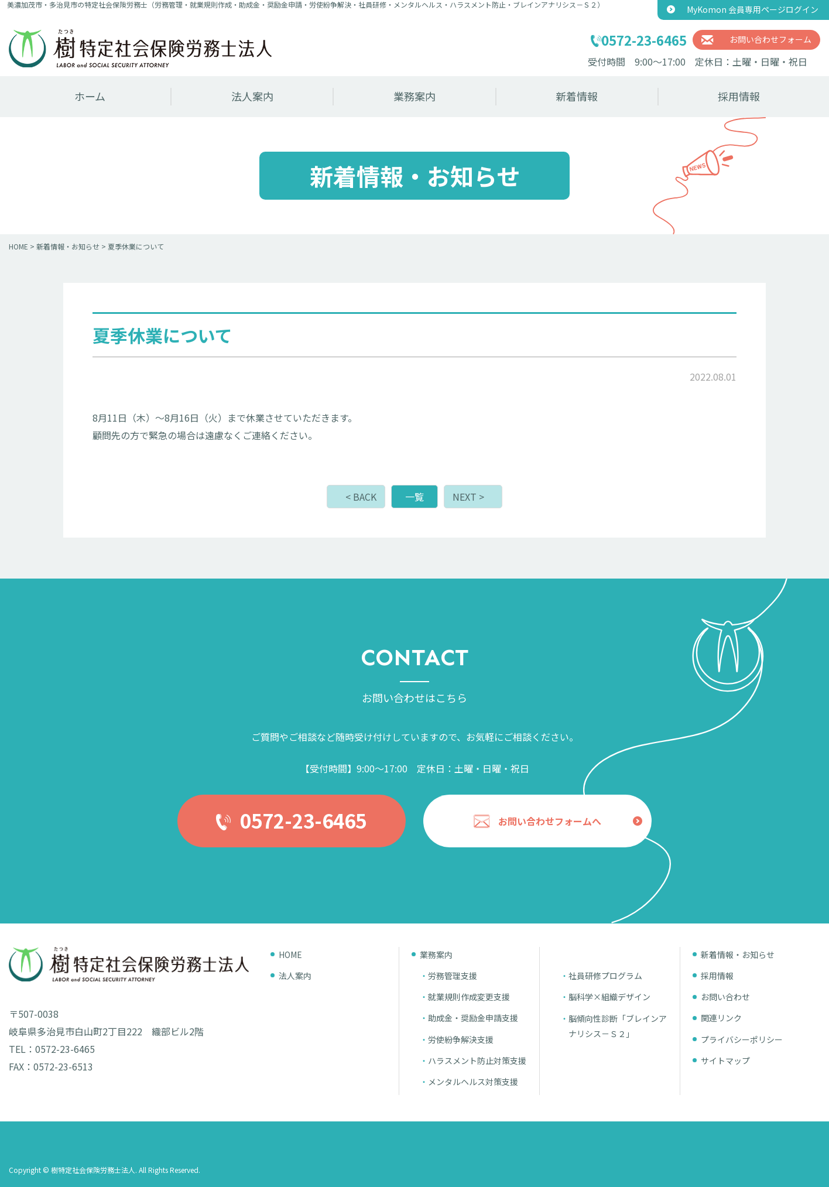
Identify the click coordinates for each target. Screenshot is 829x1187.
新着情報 (577, 96)
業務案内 (414, 96)
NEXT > (468, 497)
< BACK (360, 497)
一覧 (414, 497)
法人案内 (252, 96)
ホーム (89, 96)
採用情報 (739, 96)
